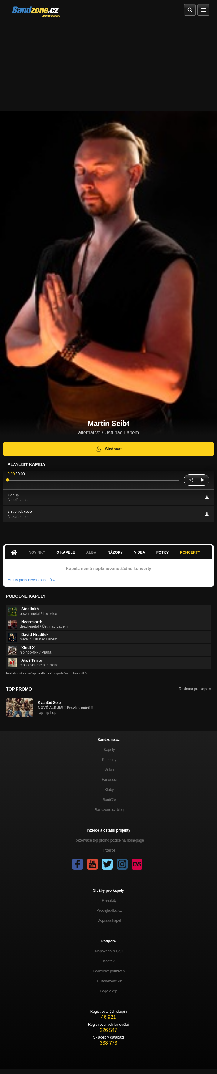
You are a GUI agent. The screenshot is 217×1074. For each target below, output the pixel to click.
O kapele (65, 552)
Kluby (109, 790)
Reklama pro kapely (195, 689)
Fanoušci (109, 780)
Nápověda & (109, 951)
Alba (91, 552)
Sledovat (108, 449)
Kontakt (109, 961)
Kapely (109, 750)
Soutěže (109, 800)
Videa (139, 552)
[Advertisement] (108, 65)
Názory (115, 552)
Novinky (36, 552)
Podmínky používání (109, 971)
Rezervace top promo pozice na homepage (109, 840)
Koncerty (190, 552)
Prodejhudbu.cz (109, 910)
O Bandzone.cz (109, 981)
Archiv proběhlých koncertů (31, 580)
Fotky (162, 552)
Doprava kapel (109, 920)
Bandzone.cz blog (109, 810)
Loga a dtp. (109, 991)
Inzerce (109, 850)
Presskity (109, 900)
